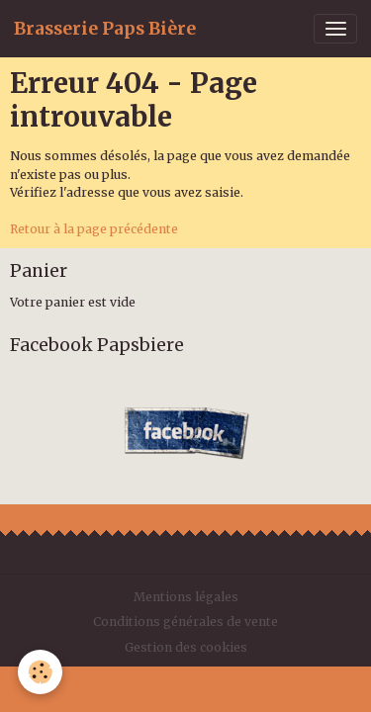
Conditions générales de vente (185, 621)
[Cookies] (40, 672)
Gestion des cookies (186, 647)
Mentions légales (186, 596)
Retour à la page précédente (94, 229)
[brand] (105, 29)
